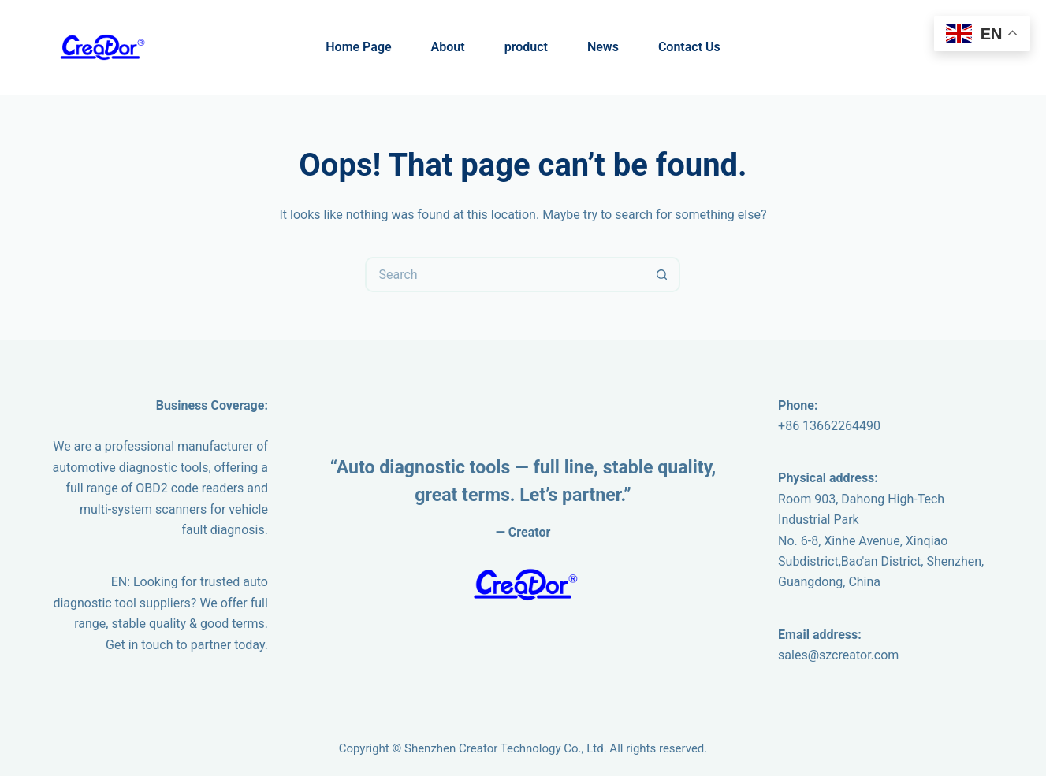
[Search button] (662, 274)
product (526, 46)
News (603, 46)
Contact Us (689, 46)
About (448, 46)
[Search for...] (505, 274)
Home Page (358, 46)
